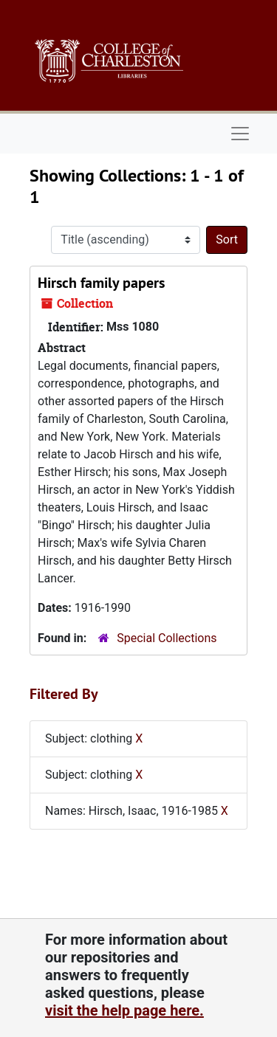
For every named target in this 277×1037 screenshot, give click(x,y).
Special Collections (166, 638)
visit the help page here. (124, 1010)
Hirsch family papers (101, 282)
